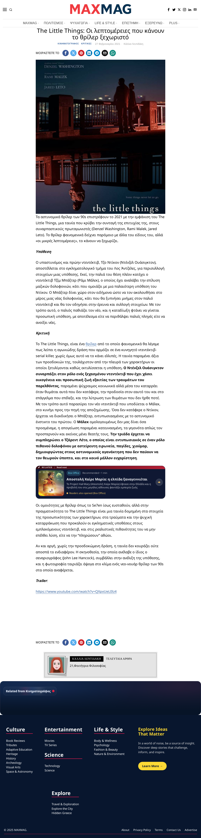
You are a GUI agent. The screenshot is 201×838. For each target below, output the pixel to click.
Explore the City (62, 809)
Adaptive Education (19, 749)
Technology (52, 766)
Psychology (102, 745)
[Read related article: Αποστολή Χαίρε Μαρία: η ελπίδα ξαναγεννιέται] (100, 482)
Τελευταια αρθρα (119, 658)
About (125, 830)
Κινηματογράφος (68, 44)
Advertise (191, 830)
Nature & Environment (109, 754)
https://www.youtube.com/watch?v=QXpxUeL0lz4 (77, 591)
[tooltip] (168, 9)
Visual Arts (13, 767)
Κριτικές (86, 44)
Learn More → (152, 766)
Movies (49, 741)
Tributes (11, 745)
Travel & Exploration (65, 804)
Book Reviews (15, 741)
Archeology (14, 763)
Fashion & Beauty (106, 749)
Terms (159, 830)
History (11, 758)
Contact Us (174, 830)
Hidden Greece (62, 813)
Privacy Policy (142, 830)
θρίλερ (91, 343)
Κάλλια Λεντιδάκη (133, 43)
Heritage (12, 754)
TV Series (51, 745)
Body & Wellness (105, 741)
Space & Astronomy (19, 771)
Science (50, 770)
